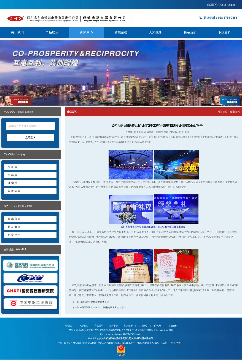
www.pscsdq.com (114, 334)
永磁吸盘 (14, 191)
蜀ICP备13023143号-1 (133, 334)
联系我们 (190, 32)
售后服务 (14, 226)
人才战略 (155, 32)
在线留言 (14, 218)
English (231, 4)
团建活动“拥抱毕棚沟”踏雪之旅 (94, 302)
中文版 (222, 4)
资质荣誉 (121, 32)
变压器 (13, 167)
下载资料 (224, 32)
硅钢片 (13, 183)
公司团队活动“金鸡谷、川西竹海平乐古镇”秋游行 (103, 307)
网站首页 (222, 111)
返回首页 (212, 4)
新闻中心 (86, 32)
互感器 (13, 175)
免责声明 (14, 234)
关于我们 (17, 32)
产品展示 (51, 32)
